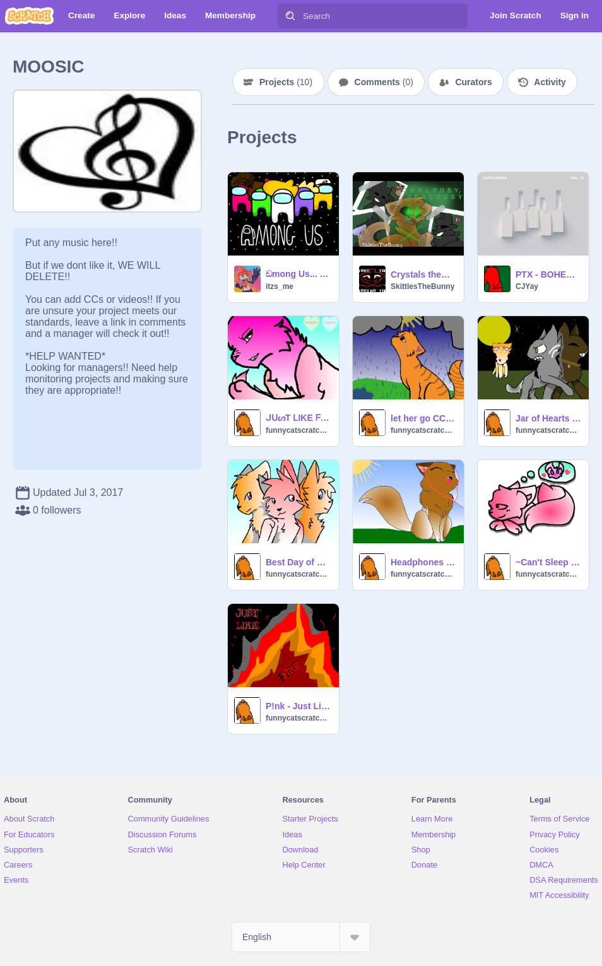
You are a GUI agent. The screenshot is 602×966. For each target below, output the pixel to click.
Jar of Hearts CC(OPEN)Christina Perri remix (548, 418)
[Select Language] (301, 937)
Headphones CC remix (423, 562)
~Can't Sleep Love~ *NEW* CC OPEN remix (548, 562)
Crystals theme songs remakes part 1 (423, 274)
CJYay (527, 286)
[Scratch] (29, 16)
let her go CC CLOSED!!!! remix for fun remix (423, 418)
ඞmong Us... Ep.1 (298, 274)
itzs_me (279, 286)
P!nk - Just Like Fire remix (298, 706)
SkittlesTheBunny (422, 286)
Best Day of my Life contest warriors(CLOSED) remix (298, 562)
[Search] (290, 15)
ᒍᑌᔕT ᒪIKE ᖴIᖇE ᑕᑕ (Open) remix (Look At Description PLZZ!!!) (298, 418)
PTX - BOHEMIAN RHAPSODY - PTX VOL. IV (548, 274)
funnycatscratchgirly (298, 430)
